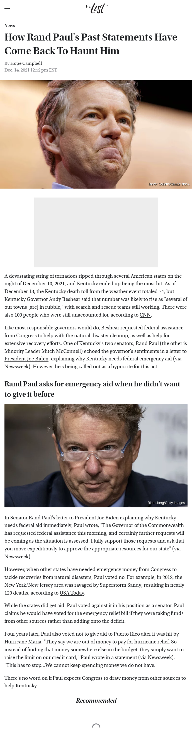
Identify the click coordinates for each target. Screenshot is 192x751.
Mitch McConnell (61, 351)
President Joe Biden (26, 359)
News (9, 25)
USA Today (72, 593)
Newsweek (16, 367)
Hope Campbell (26, 63)
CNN (145, 315)
